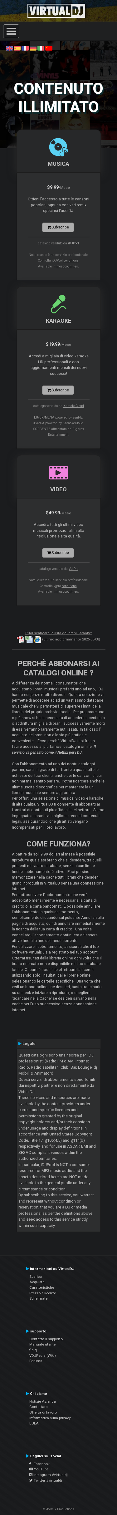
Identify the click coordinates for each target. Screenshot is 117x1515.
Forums (35, 1361)
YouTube (38, 1469)
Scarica (35, 1276)
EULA (34, 1423)
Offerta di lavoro (43, 1412)
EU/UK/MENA (44, 417)
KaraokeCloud (73, 406)
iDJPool (73, 243)
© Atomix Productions (58, 1509)
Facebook (39, 1464)
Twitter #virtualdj (45, 1480)
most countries (67, 266)
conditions (71, 260)
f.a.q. (33, 1350)
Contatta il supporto (46, 1339)
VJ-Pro (73, 569)
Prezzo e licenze (42, 1293)
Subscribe (58, 227)
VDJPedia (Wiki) (42, 1355)
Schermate (38, 1298)
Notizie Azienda (42, 1401)
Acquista (37, 1282)
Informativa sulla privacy (50, 1418)
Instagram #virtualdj (48, 1475)
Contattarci (38, 1407)
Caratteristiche (41, 1287)
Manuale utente (42, 1344)
